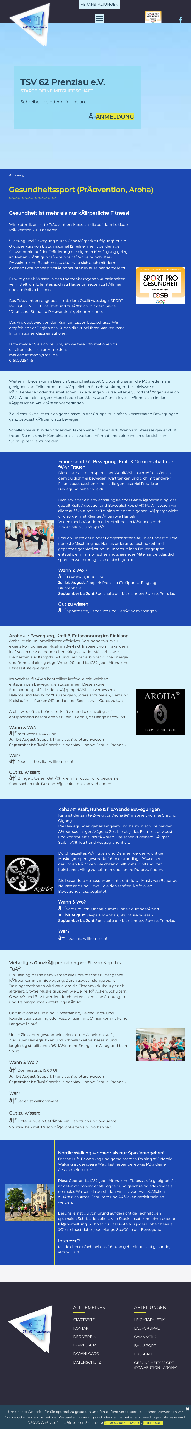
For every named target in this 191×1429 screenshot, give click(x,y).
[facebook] (180, 20)
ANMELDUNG (115, 116)
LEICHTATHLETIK (149, 1320)
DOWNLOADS (86, 1354)
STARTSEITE (84, 1320)
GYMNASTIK (145, 1337)
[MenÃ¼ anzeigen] (99, 18)
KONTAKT (81, 1328)
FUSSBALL (143, 1354)
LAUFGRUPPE (147, 1328)
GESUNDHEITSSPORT (154, 1363)
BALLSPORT (145, 1345)
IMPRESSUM (84, 1345)
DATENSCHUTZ (87, 1362)
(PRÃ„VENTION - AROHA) (155, 1368)
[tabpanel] (77, 99)
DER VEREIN (85, 1337)
